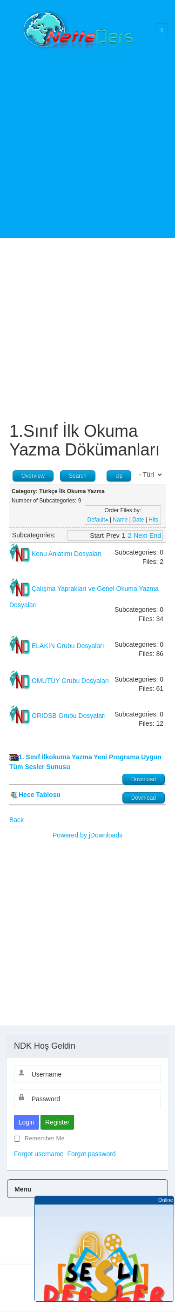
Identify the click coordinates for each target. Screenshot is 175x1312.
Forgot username (39, 1154)
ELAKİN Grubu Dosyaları (68, 645)
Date (138, 519)
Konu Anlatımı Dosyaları (66, 553)
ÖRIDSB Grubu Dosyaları (69, 715)
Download (143, 779)
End (155, 535)
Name (120, 519)
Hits (153, 519)
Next (140, 535)
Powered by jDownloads (87, 835)
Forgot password (91, 1154)
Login (26, 1122)
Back (16, 819)
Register (57, 1122)
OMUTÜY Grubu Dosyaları (70, 680)
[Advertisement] (87, 138)
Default (98, 519)
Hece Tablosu (40, 794)
